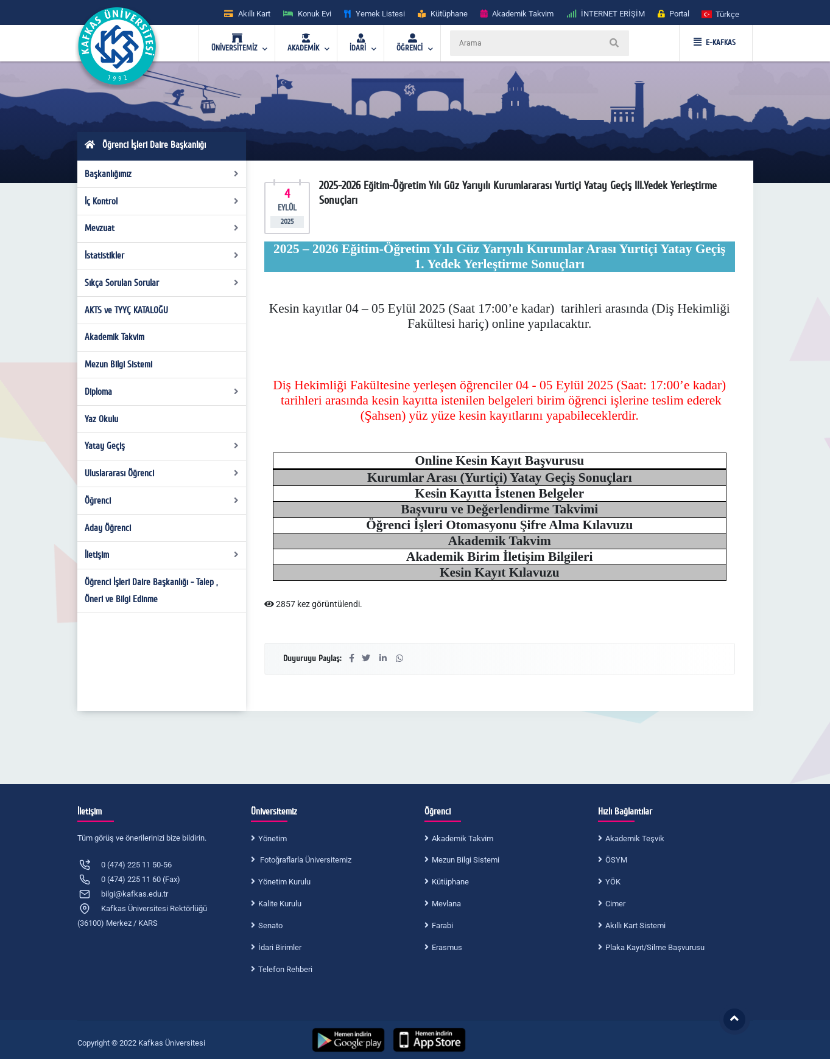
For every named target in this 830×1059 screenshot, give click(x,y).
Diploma (162, 391)
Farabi (442, 925)
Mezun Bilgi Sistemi (118, 364)
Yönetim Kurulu (284, 881)
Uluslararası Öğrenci (162, 473)
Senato (270, 925)
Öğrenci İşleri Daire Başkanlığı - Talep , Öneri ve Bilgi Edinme (151, 591)
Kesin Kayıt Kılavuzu (500, 572)
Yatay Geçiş (162, 445)
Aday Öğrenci (108, 528)
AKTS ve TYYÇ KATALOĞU (126, 310)
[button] (721, 13)
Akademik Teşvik (634, 838)
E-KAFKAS (715, 42)
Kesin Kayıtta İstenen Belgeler (499, 493)
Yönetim (272, 838)
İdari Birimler (279, 947)
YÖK (613, 881)
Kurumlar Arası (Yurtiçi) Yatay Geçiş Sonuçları (499, 477)
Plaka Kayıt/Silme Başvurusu (655, 947)
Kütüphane (450, 881)
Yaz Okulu (101, 419)
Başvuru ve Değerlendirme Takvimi (499, 509)
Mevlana (446, 903)
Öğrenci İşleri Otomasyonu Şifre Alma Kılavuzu (499, 525)
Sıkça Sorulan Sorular (162, 282)
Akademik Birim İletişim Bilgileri (499, 556)
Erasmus (447, 947)
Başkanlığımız (162, 173)
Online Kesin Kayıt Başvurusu (499, 460)
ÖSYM (616, 859)
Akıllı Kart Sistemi (635, 925)
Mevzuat (162, 228)
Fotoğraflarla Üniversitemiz (304, 859)
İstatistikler (162, 255)
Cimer (615, 903)
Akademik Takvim (114, 337)
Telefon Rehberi (285, 969)
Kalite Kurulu (279, 903)
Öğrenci (162, 500)
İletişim (162, 554)
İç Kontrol (162, 201)
